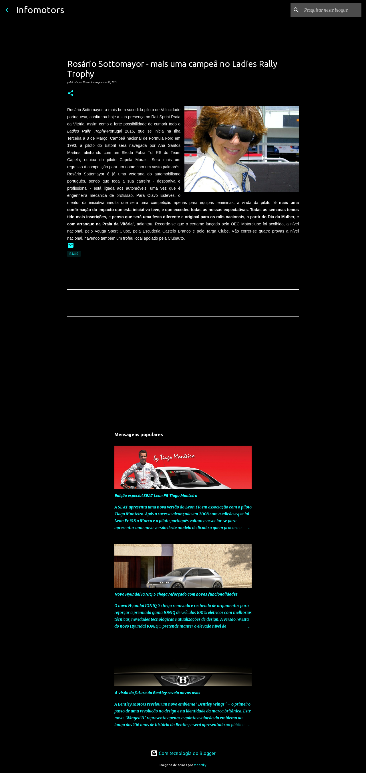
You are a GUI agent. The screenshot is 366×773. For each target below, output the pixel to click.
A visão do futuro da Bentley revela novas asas (157, 692)
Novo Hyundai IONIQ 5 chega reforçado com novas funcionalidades (175, 594)
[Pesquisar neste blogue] (331, 10)
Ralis (73, 254)
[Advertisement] (183, 374)
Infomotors (40, 10)
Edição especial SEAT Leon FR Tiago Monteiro (155, 495)
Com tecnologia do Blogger (183, 753)
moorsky (200, 765)
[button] (70, 93)
